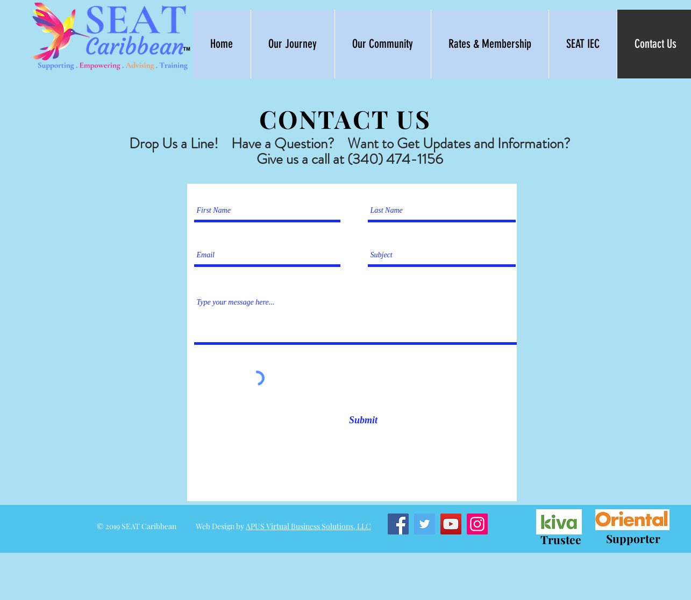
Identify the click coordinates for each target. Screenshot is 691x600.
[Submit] (363, 420)
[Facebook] (398, 524)
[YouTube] (450, 524)
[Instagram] (477, 524)
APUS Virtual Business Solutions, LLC (308, 526)
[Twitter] (424, 524)
